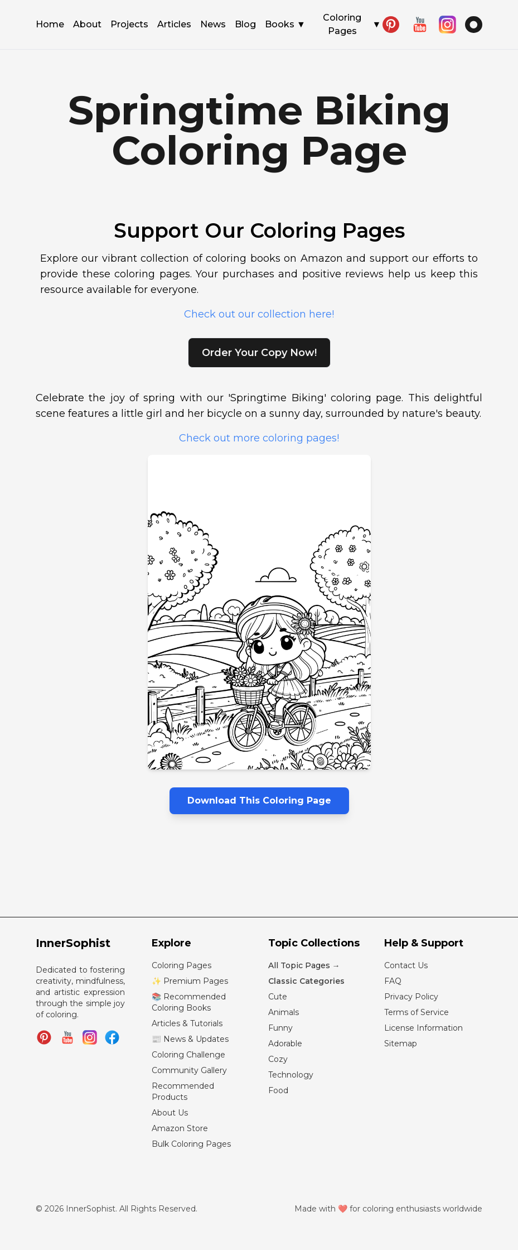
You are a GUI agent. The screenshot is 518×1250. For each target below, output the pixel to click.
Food (278, 1090)
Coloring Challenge (188, 1055)
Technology (290, 1075)
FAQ (392, 981)
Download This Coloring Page (259, 800)
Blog (245, 25)
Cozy (278, 1059)
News (213, 25)
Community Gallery (189, 1070)
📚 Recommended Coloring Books (189, 1002)
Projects (129, 25)
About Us (170, 1113)
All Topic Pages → (304, 965)
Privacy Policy (411, 997)
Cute (277, 997)
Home (50, 25)
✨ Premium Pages (190, 981)
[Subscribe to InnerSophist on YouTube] (67, 1037)
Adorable (285, 1044)
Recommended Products (183, 1091)
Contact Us (406, 965)
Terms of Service (416, 1012)
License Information (423, 1028)
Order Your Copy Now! (259, 353)
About (87, 25)
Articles (174, 25)
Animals (283, 1012)
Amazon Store (180, 1128)
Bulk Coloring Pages (191, 1144)
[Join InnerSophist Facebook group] (112, 1037)
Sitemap (400, 1044)
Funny (280, 1028)
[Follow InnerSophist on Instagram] (90, 1037)
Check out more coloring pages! (259, 438)
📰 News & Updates (190, 1039)
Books (285, 24)
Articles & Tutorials (187, 1023)
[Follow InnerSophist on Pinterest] (44, 1037)
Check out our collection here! (259, 314)
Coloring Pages (352, 24)
